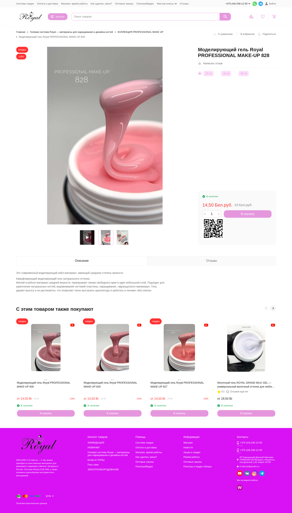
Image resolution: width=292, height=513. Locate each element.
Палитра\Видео (145, 3)
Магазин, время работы (74, 3)
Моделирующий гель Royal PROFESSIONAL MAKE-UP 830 (43, 384)
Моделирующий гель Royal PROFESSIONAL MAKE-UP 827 (177, 384)
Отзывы (184, 3)
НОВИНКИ (93, 447)
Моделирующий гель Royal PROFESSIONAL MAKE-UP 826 (110, 384)
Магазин (188, 442)
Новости (188, 447)
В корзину (247, 213)
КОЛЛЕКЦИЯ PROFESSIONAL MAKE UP (140, 32)
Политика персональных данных (31, 503)
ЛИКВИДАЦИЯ (96, 442)
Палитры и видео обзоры (197, 466)
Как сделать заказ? (101, 3)
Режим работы (191, 457)
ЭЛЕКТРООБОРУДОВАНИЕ (103, 469)
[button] (266, 308)
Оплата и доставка (47, 3)
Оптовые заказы (124, 3)
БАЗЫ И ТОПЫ (96, 460)
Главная (20, 32)
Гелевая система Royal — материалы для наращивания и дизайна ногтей (71, 32)
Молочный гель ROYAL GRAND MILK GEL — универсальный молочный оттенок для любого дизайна (245, 385)
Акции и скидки (191, 452)
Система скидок (25, 3)
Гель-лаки (93, 464)
